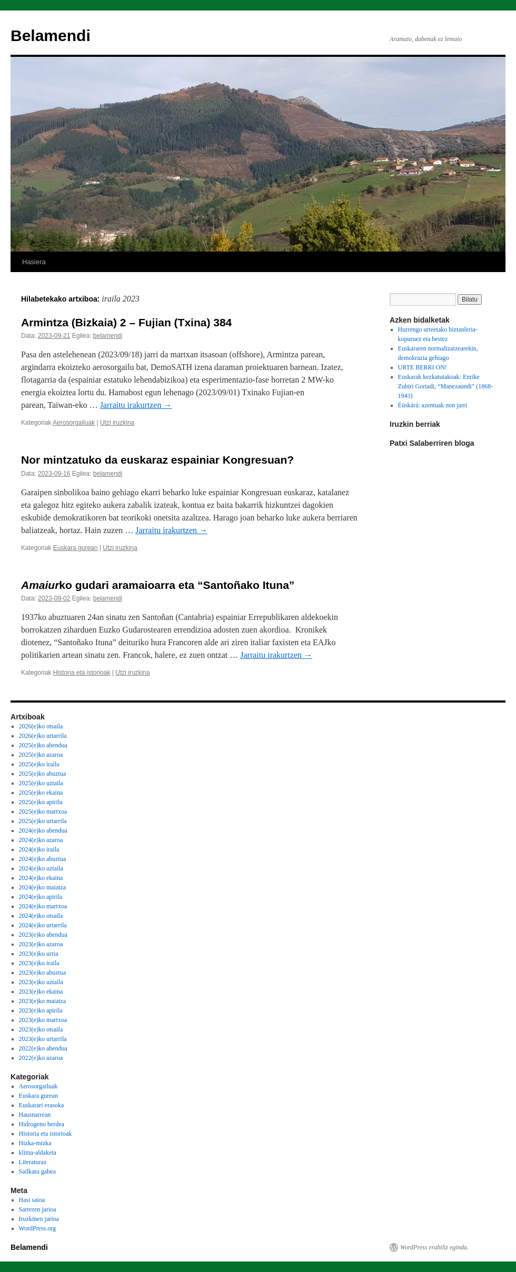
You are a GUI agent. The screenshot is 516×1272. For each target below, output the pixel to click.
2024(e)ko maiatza (42, 887)
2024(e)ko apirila (41, 896)
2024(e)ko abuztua (42, 859)
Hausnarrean (35, 1114)
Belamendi (51, 35)
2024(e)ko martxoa (43, 906)
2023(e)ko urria (38, 953)
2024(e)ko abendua (43, 830)
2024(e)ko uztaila (41, 868)
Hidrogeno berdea (41, 1124)
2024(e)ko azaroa (41, 840)
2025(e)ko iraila (39, 764)
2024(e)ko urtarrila (43, 925)
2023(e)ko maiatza (42, 1001)
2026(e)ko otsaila (41, 726)
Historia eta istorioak (82, 672)
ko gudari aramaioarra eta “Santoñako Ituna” (157, 585)
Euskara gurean (75, 548)
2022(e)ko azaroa (41, 1057)
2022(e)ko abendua (43, 1048)
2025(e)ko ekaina (41, 792)
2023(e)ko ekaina (41, 991)
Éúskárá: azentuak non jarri (433, 405)
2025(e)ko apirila (41, 802)
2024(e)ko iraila (39, 849)
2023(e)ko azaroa (41, 944)
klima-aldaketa (37, 1152)
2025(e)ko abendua (43, 745)
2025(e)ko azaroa (41, 754)
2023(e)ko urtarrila (43, 1039)
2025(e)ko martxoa (43, 811)
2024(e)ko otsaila (41, 915)
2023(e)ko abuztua (42, 972)
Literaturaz (33, 1162)
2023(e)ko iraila (39, 963)
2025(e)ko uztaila (41, 783)
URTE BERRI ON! (422, 367)
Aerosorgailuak (74, 422)
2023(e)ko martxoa (43, 1020)
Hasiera (34, 262)
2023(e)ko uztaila (41, 982)
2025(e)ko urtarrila (43, 821)
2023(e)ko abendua (43, 934)
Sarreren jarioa (37, 1209)
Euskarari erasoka (41, 1105)
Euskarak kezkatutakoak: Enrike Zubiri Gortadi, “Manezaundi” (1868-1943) (445, 386)
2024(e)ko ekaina (41, 878)
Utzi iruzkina (117, 422)
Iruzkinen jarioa (39, 1219)
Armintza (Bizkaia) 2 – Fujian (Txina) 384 (126, 322)
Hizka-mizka (35, 1143)
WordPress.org (37, 1228)
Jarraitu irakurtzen (136, 404)
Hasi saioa (32, 1200)
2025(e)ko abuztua (42, 773)
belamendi (107, 335)
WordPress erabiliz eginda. (434, 1247)
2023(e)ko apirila (41, 1010)
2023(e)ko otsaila (41, 1029)
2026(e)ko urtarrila (43, 735)
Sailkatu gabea (37, 1171)
